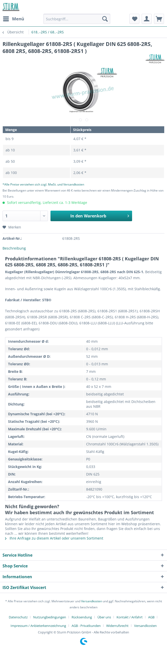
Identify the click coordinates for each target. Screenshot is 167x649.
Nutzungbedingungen (49, 617)
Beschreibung (14, 248)
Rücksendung (82, 617)
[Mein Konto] (147, 19)
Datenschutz (18, 617)
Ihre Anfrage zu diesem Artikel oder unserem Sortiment (54, 538)
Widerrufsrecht (117, 625)
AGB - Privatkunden (86, 625)
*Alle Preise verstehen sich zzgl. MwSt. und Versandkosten (43, 184)
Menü (13, 18)
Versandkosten (91, 601)
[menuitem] (13, 19)
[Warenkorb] (159, 19)
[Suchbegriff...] (76, 19)
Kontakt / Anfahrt (130, 617)
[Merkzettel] (134, 19)
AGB (151, 617)
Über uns (104, 617)
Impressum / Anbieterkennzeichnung (38, 625)
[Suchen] (105, 19)
